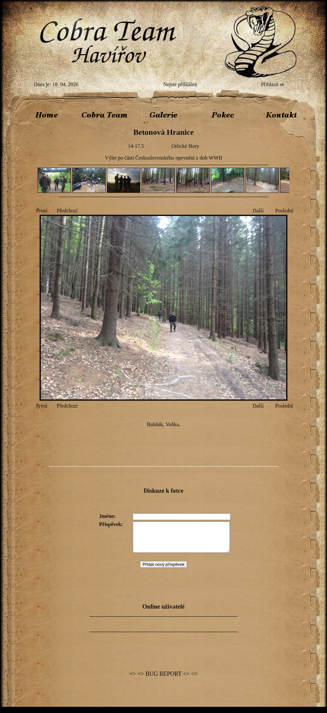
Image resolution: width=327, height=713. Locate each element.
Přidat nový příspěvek (163, 570)
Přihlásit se (272, 84)
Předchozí (67, 210)
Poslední (284, 210)
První (41, 210)
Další (258, 210)
